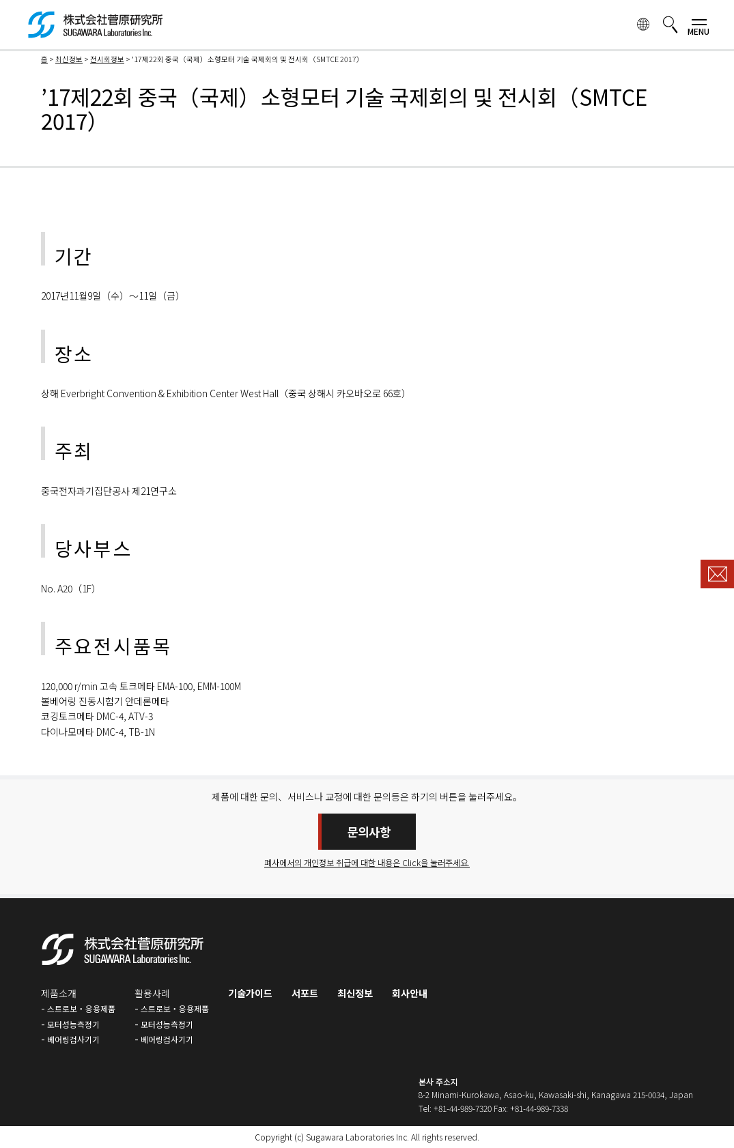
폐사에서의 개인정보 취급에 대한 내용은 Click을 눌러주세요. (367, 863)
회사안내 (409, 993)
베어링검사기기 (73, 1039)
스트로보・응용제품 (81, 1008)
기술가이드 (250, 993)
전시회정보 (107, 59)
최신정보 (69, 59)
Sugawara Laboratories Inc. (357, 1137)
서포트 (305, 993)
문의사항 (369, 831)
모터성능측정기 (73, 1024)
